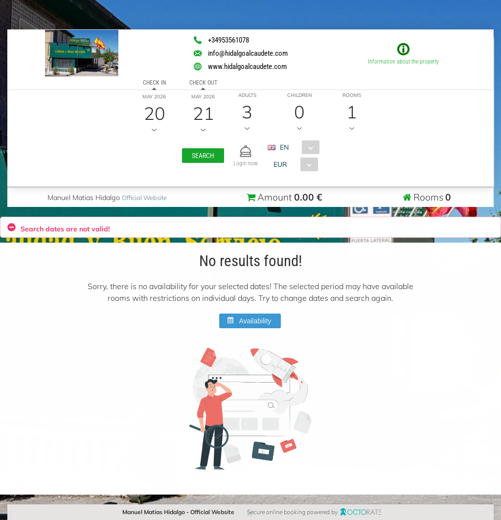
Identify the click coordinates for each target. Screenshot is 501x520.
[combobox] (297, 147)
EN (284, 147)
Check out (203, 83)
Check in (153, 83)
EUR (280, 164)
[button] (203, 155)
